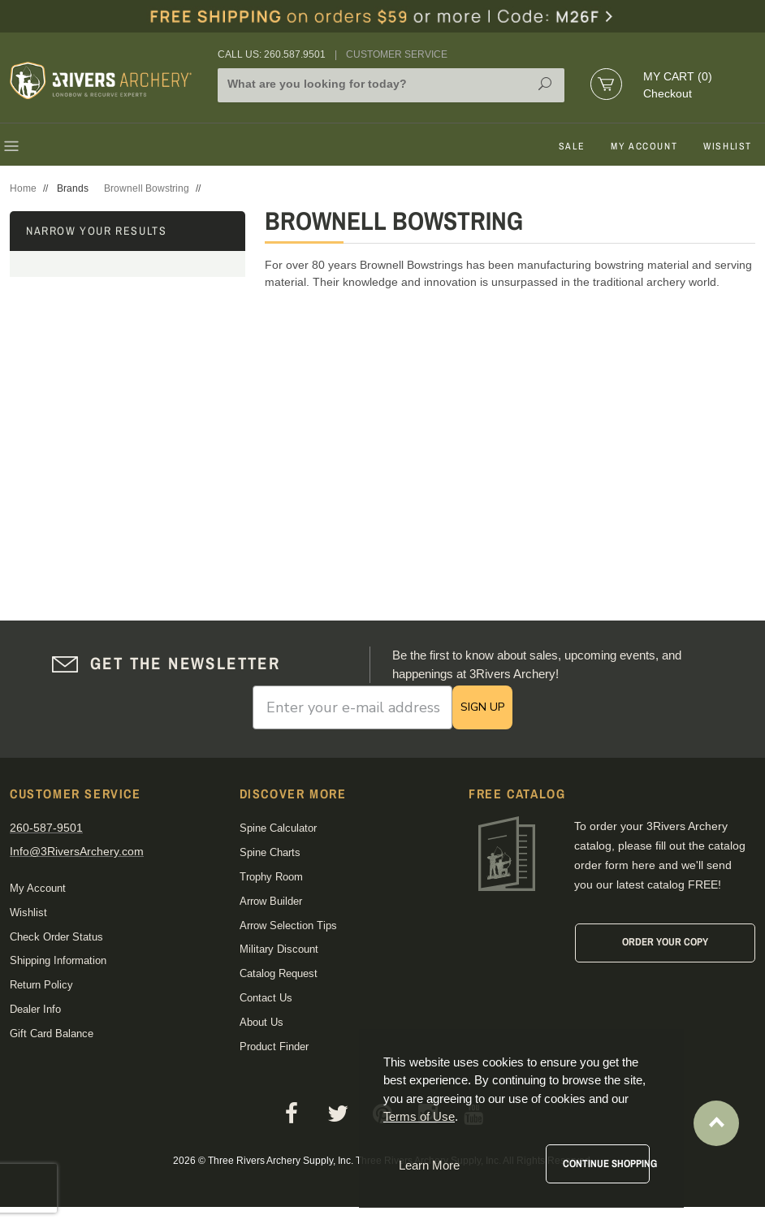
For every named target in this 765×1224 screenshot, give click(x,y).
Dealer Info (35, 1009)
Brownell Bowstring (146, 188)
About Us (261, 1022)
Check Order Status (56, 937)
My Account (644, 146)
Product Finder (274, 1046)
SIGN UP (482, 707)
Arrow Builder (271, 901)
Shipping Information (58, 960)
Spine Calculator (278, 828)
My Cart (677, 76)
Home (23, 188)
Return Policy (41, 985)
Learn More (429, 1165)
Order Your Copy (665, 942)
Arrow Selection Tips (288, 925)
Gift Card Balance (51, 1033)
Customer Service (396, 54)
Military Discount (279, 949)
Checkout (667, 93)
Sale (572, 146)
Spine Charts (270, 852)
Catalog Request (279, 973)
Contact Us (266, 998)
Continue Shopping (606, 1163)
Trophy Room (271, 877)
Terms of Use (419, 1116)
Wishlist (727, 146)
